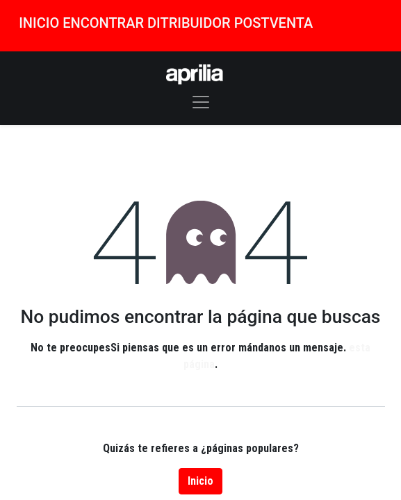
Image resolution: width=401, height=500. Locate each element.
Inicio (200, 481)
